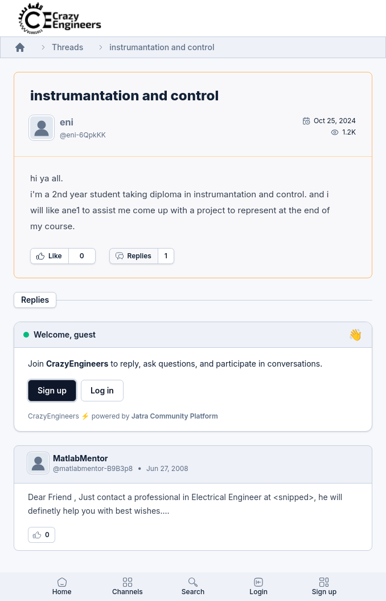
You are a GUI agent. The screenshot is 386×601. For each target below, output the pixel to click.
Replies (133, 256)
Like (49, 256)
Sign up (52, 390)
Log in (102, 390)
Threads (67, 47)
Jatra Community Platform (175, 416)
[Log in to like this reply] (41, 535)
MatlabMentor (80, 458)
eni (66, 122)
